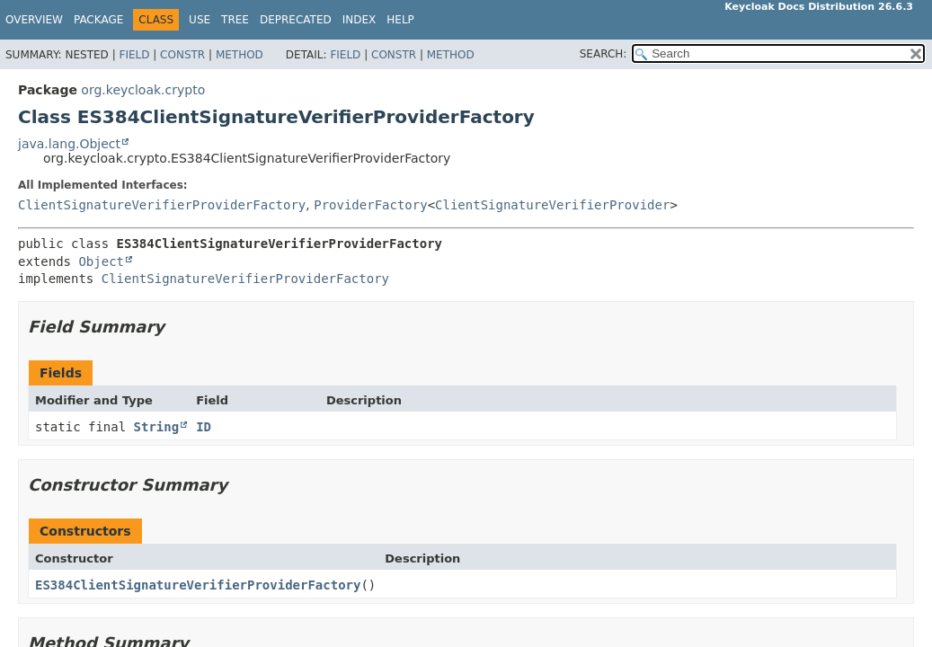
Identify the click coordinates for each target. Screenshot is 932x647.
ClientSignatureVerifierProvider (552, 205)
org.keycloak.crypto (143, 90)
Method (239, 55)
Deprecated (296, 19)
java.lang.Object (69, 144)
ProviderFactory (370, 205)
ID (203, 427)
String (157, 427)
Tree (235, 19)
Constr (182, 55)
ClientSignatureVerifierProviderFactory (162, 205)
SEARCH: (603, 54)
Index (359, 19)
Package (98, 19)
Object (101, 261)
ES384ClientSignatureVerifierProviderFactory (197, 585)
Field (134, 55)
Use (199, 19)
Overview (34, 19)
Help (400, 19)
